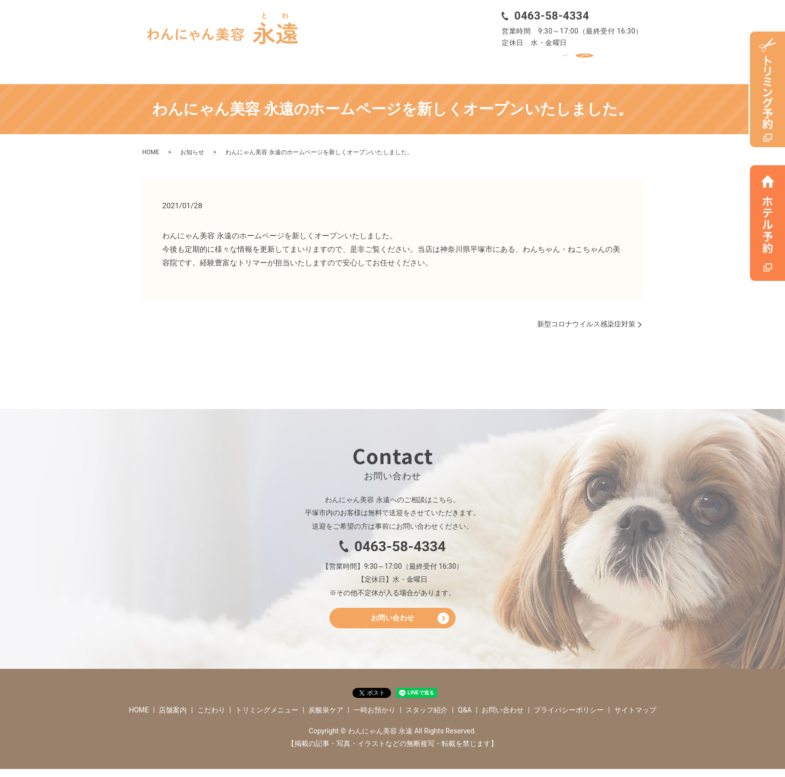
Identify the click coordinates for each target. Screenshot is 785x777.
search (621, 63)
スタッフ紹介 (533, 63)
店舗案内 (210, 63)
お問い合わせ (393, 623)
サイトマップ (635, 718)
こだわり (261, 63)
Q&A (584, 63)
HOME (164, 63)
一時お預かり (467, 63)
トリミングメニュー (331, 63)
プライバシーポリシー (569, 718)
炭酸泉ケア (405, 63)
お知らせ (192, 149)
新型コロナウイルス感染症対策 (586, 320)
